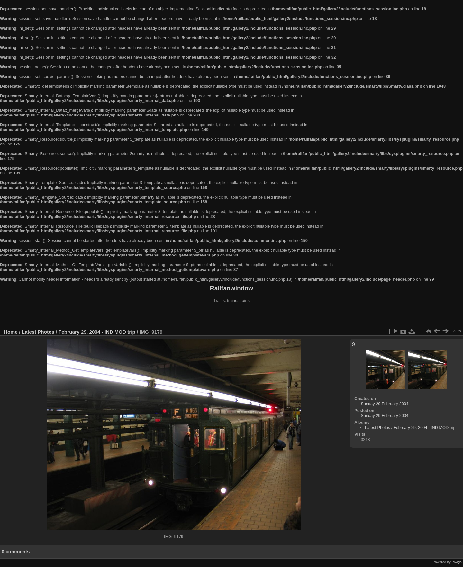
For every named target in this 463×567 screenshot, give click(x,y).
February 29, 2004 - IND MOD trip (97, 332)
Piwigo (457, 562)
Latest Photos (38, 332)
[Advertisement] (231, 316)
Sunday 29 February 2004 (384, 403)
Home (11, 332)
